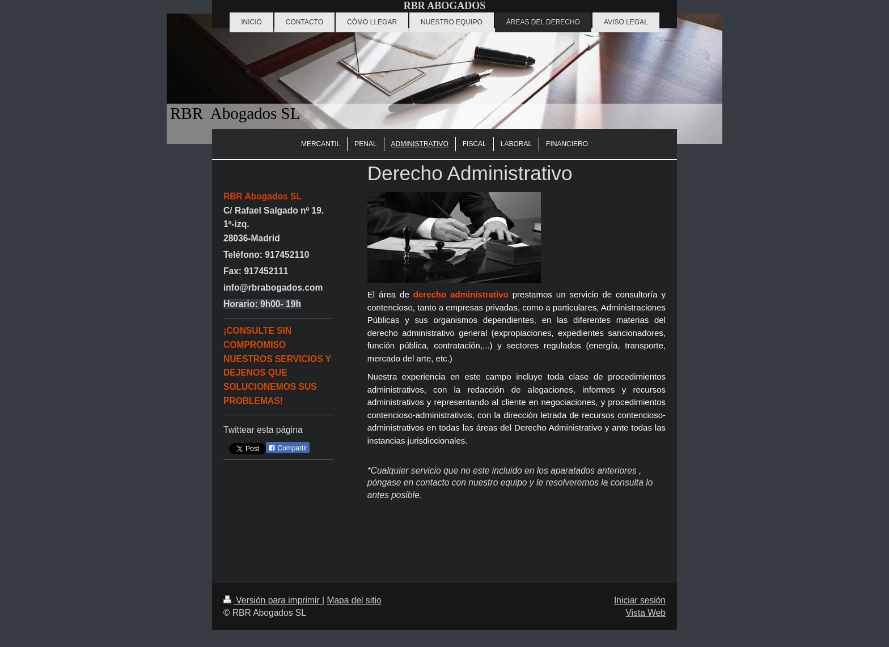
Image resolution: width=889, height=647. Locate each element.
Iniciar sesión (640, 600)
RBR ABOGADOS (445, 5)
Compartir (287, 448)
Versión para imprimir (272, 600)
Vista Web (646, 613)
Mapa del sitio (354, 600)
